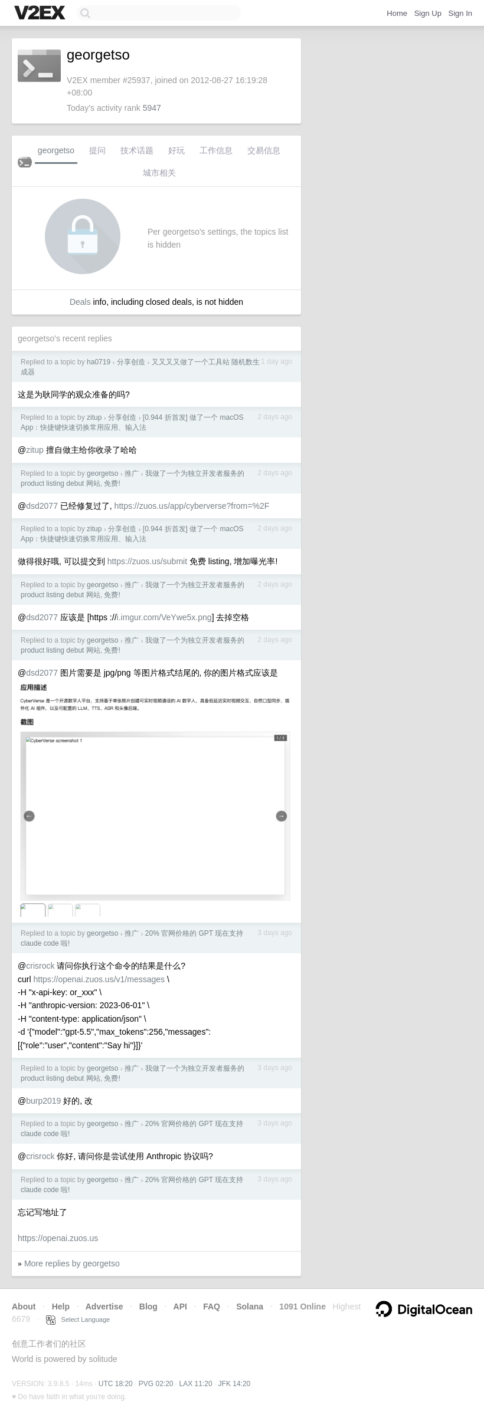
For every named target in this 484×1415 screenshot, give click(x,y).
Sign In (460, 13)
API (180, 1306)
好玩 (176, 150)
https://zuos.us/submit (147, 561)
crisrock (40, 965)
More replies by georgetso (72, 1263)
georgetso (56, 150)
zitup (94, 417)
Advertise (104, 1306)
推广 (132, 473)
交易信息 (263, 150)
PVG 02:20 (156, 1384)
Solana (249, 1306)
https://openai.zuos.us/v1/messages (99, 979)
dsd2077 (42, 506)
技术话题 (136, 150)
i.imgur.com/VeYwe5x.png (164, 617)
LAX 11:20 (195, 1384)
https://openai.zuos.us (58, 1238)
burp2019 (43, 1100)
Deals (80, 302)
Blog (148, 1306)
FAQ (211, 1306)
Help (61, 1306)
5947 (152, 108)
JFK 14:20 (234, 1384)
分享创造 (131, 362)
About (23, 1306)
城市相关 (159, 172)
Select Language (78, 1319)
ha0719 (98, 362)
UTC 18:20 (116, 1384)
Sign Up (428, 13)
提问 (97, 150)
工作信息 (216, 150)
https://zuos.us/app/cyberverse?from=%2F (192, 506)
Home (397, 13)
